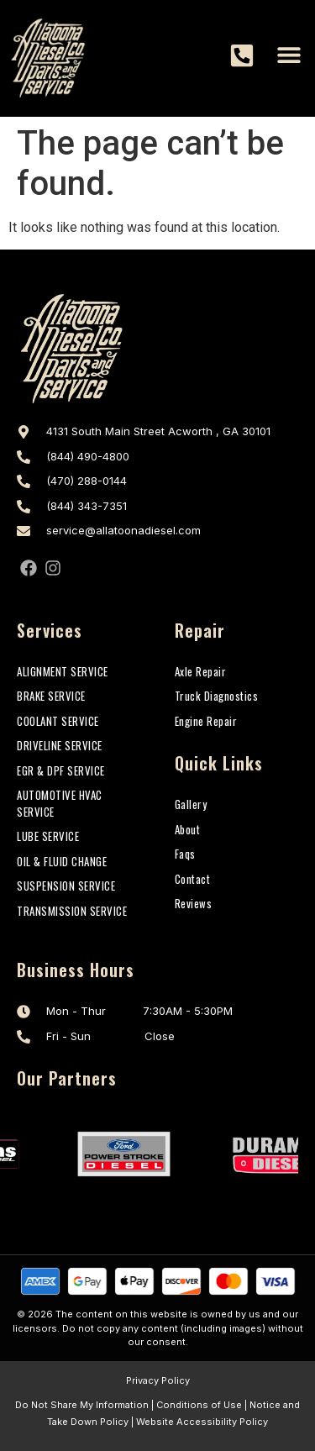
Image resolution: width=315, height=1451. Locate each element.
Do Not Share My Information (82, 1405)
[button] (288, 54)
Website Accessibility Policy (202, 1421)
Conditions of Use (199, 1405)
